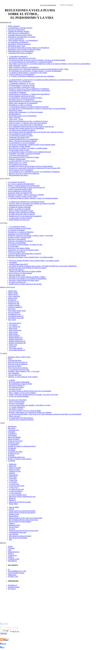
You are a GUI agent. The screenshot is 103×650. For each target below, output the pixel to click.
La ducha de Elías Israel (16, 486)
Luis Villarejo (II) (14, 327)
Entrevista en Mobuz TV (17, 385)
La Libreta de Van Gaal (16, 489)
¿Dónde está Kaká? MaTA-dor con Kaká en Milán (25, 271)
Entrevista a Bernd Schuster (17, 255)
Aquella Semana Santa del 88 (18, 264)
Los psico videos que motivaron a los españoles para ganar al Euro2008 (32, 203)
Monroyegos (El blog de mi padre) (20, 502)
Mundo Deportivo (14, 552)
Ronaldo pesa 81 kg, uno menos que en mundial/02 (25, 216)
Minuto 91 (12, 498)
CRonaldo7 (11, 432)
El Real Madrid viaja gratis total (19, 220)
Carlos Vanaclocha (14, 296)
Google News (12, 555)
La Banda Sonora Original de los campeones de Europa (26, 202)
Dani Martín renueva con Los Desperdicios (23, 116)
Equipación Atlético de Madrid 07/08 (20, 193)
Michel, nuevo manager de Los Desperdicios (23, 103)
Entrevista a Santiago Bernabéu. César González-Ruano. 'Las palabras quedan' (34, 260)
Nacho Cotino (13, 332)
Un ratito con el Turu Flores (18, 400)
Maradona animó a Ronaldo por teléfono (22, 212)
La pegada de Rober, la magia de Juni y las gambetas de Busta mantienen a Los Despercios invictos (41, 80)
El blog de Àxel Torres (15, 441)
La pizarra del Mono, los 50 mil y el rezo (22, 161)
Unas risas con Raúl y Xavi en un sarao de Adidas (25, 410)
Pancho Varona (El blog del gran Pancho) (22, 512)
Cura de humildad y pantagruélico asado (22, 87)
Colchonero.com (13, 430)
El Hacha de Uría (13, 453)
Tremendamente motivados (17, 532)
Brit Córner (11, 428)
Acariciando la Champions (17, 92)
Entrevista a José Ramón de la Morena (20, 241)
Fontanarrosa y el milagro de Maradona (20, 232)
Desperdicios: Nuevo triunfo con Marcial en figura (24, 49)
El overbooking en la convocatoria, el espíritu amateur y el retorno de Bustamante (35, 71)
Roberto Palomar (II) (15, 337)
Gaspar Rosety (13, 475)
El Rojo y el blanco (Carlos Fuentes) (20, 459)
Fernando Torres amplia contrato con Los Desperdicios (26, 128)
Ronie (10, 359)
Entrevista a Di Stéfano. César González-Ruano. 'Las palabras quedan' (30, 257)
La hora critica (13, 487)
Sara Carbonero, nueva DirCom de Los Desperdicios (26, 125)
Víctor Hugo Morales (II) (17, 350)
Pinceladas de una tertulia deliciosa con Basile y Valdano (27, 277)
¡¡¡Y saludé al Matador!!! (17, 407)
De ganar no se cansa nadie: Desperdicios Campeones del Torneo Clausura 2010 (34, 168)
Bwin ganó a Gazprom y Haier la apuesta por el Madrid (26, 195)
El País (10, 546)
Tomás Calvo (13, 345)
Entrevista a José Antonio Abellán (19, 248)
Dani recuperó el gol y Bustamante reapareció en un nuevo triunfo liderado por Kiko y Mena (38, 69)
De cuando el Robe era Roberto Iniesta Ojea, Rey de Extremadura (30, 391)
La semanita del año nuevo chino (18, 369)
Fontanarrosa (12, 300)
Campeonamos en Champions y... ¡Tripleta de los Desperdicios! (29, 94)
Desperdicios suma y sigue (16, 46)
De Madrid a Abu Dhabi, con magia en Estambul (24, 153)
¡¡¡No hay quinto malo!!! (16, 38)
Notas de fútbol (14, 507)
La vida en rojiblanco (15, 491)
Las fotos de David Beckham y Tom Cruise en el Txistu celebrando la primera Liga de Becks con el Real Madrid (45, 414)
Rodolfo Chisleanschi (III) (17, 343)
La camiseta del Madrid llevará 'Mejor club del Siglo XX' (26, 187)
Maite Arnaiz (13, 328)
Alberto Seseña (13, 292)
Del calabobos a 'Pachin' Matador (19, 146)
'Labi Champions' (13, 373)
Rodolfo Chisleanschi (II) (17, 341)
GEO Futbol (13, 477)
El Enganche (12, 448)
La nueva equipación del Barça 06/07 (20, 189)
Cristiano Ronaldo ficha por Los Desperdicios (23, 139)
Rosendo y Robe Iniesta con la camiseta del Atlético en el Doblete (30, 412)
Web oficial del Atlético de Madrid (20, 536)
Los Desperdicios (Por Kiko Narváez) (20, 28)
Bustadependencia (14, 114)
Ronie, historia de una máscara (18, 368)
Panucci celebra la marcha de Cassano (21, 211)
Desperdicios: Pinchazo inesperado (19, 44)
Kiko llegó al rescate (15, 110)
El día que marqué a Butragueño (19, 382)
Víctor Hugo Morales (16, 348)
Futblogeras (12, 464)
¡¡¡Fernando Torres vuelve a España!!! (20, 53)
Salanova (12, 523)
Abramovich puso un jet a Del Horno (21, 205)
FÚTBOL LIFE (13, 576)
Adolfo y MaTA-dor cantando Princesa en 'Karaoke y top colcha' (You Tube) (33, 394)
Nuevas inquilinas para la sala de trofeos (22, 96)
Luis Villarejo (13, 325)
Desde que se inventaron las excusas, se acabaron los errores (28, 121)
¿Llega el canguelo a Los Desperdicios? (21, 74)
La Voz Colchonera (15, 493)
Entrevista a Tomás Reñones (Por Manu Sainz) (24, 280)
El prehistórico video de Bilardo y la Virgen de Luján (25, 244)
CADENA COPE (13, 559)
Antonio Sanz (12, 291)
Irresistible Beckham (14, 360)
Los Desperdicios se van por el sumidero (22, 143)
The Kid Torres (14, 527)
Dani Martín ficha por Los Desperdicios (21, 51)
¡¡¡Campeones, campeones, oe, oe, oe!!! (21, 83)
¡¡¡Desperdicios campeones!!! (18, 56)
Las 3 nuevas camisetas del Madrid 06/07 (21, 184)
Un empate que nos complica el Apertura (22, 130)
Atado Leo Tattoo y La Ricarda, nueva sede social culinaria (28, 123)
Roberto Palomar (14, 336)
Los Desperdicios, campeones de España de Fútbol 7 (26, 98)
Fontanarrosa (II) (13, 301)
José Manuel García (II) (15, 316)
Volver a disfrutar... (15, 117)
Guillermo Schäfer (14, 305)
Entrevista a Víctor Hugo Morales (19, 234)
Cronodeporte (12, 433)
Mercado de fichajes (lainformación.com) (22, 496)
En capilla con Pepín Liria (17, 282)
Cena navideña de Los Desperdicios (20, 134)
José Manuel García (14, 314)
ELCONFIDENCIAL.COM (17, 571)
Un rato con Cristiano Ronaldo (19, 396)
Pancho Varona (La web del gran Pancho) (22, 511)
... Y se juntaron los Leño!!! (17, 226)
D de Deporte (12, 435)
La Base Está (13, 480)
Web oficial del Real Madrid (18, 538)
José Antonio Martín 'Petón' (17, 310)
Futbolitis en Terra (15, 471)
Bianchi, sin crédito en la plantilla (20, 209)
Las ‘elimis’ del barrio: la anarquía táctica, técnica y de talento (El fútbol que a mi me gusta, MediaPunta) (43, 266)
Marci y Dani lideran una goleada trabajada (23, 141)
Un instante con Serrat (16, 409)
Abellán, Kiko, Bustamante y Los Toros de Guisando (26, 112)
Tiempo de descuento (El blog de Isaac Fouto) (23, 530)
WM (10, 539)
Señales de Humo (14, 525)
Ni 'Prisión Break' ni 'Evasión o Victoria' (22, 85)
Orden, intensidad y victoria (18, 65)
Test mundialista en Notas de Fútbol (20, 384)
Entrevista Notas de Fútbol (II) (18, 364)
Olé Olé (11, 509)
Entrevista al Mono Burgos (16, 252)
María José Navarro (15, 330)
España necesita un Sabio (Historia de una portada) (25, 284)
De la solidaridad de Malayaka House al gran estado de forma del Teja (31, 126)
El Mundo (11, 548)
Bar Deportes (12, 426)
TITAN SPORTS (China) (16, 573)
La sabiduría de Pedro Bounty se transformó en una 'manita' (28, 73)
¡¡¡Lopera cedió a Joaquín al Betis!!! (20, 218)
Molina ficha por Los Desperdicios (20, 81)
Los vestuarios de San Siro (16, 182)
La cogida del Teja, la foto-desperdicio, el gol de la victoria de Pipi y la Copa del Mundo (37, 108)
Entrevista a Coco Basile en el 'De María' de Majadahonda (27, 278)
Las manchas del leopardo (16, 230)
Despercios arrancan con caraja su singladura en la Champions (29, 89)
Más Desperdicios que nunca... (19, 175)
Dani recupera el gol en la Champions (21, 170)
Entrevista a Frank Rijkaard (17, 243)
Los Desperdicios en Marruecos (18, 42)
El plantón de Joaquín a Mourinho (20, 207)
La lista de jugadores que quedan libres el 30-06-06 (24, 253)
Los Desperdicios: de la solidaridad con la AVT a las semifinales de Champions (34, 171)
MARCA (11, 553)
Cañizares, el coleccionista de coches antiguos (23, 377)
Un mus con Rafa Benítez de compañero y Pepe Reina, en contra (29, 405)
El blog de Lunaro (14, 442)
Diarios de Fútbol (13, 439)
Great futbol (13, 478)
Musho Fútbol (13, 504)
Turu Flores (12, 346)
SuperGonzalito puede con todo (19, 150)
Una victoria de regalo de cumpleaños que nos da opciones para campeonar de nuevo (36, 132)
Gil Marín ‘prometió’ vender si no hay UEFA (22, 196)
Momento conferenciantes (17, 159)
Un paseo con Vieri (15, 389)
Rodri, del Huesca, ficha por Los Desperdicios (24, 67)
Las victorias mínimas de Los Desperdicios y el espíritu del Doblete (30, 62)
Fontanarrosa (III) (13, 303)
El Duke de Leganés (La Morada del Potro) (22, 446)
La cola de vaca (14, 484)
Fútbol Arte (12, 466)
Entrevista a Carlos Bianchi (17, 239)
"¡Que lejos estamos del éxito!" (19, 155)
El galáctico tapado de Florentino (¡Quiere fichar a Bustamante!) (29, 90)
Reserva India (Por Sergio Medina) (20, 521)
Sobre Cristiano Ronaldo (17, 401)
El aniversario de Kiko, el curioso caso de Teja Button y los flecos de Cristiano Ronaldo (37, 60)
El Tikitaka (11, 461)
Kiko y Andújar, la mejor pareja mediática (22, 393)
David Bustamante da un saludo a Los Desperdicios (25, 101)
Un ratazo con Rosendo (16, 403)
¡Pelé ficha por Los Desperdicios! (19, 33)
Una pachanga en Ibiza (16, 387)
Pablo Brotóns (13, 334)
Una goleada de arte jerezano (18, 164)
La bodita (12, 380)
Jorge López (12, 319)
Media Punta (12, 575)
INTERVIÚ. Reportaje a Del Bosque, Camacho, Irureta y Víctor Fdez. (30, 235)
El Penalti (11, 455)
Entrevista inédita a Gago (17, 275)
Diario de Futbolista (14, 437)
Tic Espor (12, 529)
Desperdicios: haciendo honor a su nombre (21, 37)
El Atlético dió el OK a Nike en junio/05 (22, 214)
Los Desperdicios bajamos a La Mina (21, 135)
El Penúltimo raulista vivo (16, 457)
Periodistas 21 (12, 585)
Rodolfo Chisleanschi (16, 339)
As (9, 569)
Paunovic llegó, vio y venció (18, 162)
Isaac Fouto (11, 309)
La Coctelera (13, 482)
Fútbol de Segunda (15, 468)
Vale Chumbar (13, 534)
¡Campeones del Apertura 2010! (19, 137)
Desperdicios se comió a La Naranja (20, 105)
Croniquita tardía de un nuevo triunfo (20, 35)
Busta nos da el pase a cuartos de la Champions (24, 173)
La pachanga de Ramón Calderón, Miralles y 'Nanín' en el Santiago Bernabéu (33, 198)
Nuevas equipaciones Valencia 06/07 (20, 191)
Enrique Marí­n (12, 298)
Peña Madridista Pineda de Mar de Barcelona (23, 520)
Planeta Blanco (13, 516)
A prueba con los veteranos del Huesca (21, 419)
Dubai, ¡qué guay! (14, 26)
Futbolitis (12, 473)
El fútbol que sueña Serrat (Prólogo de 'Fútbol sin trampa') (27, 268)
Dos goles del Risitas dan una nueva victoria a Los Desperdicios (28, 47)
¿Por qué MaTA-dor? (15, 375)
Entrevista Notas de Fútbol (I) (17, 362)
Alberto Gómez (13, 294)
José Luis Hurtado (14, 312)
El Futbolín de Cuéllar (15, 451)
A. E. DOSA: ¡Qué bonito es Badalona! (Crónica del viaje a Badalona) (31, 76)
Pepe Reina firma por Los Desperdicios (21, 99)
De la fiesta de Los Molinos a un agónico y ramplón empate (28, 148)
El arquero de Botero (14, 366)
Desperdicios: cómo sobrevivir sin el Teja (22, 58)
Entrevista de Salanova (16, 269)
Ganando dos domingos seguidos (18, 31)
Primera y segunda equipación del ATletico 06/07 (24, 185)
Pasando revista (14, 514)
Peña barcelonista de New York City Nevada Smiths (25, 518)
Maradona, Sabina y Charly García (19, 357)
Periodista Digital (13, 587)
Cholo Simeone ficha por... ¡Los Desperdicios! (23, 40)
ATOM (3, 644)
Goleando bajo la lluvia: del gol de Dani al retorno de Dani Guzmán (31, 166)
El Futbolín (11, 450)
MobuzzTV (12, 500)
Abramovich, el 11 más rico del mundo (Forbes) (23, 250)
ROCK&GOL (12, 561)
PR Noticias (12, 589)
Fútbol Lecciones (14, 469)
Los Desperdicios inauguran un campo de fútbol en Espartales (29, 107)
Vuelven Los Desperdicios (16, 29)
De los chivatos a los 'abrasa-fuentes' (20, 273)
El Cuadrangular (13, 444)
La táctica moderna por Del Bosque (19, 228)
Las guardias (13, 262)
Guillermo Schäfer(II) (15, 307)
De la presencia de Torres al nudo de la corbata (24, 157)
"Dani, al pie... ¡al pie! (16, 119)
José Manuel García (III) (16, 318)
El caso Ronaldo (13, 246)
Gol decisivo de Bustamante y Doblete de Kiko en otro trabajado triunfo (32, 144)
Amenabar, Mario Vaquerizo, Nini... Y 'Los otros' (24, 371)
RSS (2, 647)
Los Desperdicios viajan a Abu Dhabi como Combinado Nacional (30, 152)
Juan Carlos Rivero (15, 323)
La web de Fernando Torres (17, 495)
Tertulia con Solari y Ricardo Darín (19, 237)
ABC (9, 550)
